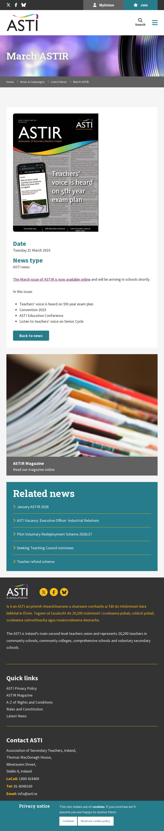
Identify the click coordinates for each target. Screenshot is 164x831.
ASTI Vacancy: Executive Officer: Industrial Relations (58, 520)
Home (10, 82)
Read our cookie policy (95, 821)
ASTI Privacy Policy (21, 687)
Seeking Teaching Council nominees (45, 547)
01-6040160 (23, 785)
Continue (68, 821)
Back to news (30, 335)
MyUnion (103, 5)
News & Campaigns (32, 82)
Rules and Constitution (24, 708)
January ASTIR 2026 (33, 506)
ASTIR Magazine (28, 462)
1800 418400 (29, 778)
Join (140, 5)
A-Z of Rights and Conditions (29, 701)
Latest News (59, 82)
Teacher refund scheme (35, 561)
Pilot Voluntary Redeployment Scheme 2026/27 (54, 533)
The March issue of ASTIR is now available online (51, 279)
